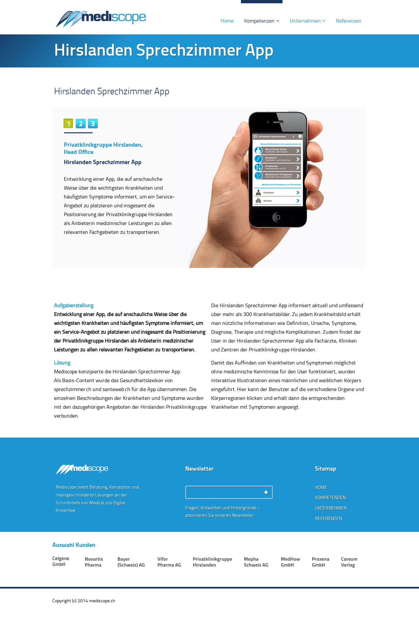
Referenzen (348, 20)
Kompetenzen (261, 20)
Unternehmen (307, 20)
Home (227, 20)
